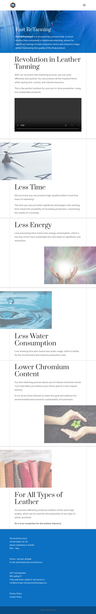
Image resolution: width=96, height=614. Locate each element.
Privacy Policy (16, 593)
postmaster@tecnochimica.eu (29, 562)
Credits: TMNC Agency (48, 610)
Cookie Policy (16, 597)
